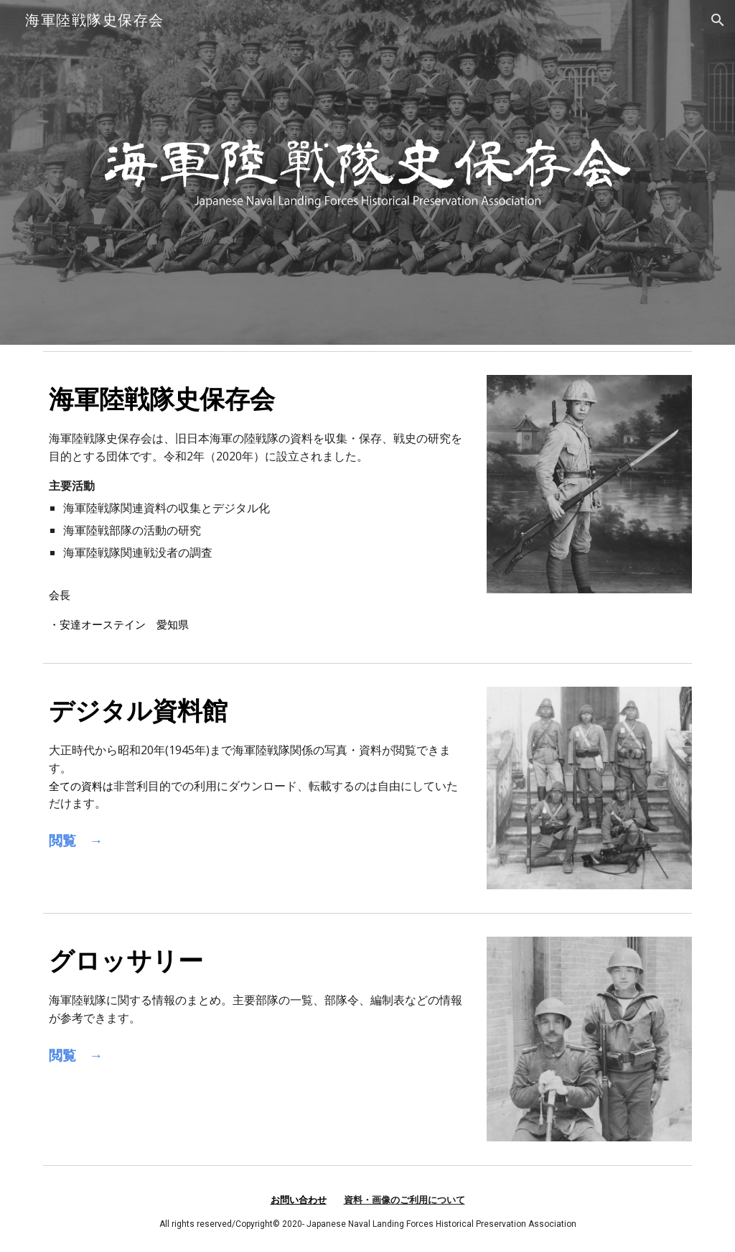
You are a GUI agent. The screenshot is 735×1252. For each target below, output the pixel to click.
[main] (256, 507)
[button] (718, 20)
